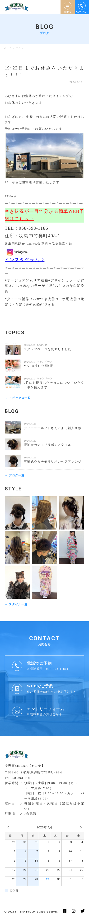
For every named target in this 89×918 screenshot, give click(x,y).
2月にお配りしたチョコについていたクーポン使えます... (54, 385)
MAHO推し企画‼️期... (40, 366)
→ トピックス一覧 (18, 398)
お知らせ (42, 344)
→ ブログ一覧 (14, 475)
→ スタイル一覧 (16, 604)
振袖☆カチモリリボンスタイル (47, 445)
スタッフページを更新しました (47, 349)
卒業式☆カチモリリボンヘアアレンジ (52, 461)
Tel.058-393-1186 (18, 778)
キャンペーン (44, 361)
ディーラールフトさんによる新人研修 (52, 428)
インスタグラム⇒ (24, 259)
